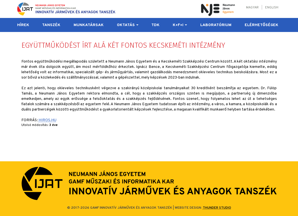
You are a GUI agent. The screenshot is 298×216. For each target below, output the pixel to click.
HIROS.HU (47, 120)
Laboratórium (215, 25)
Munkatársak (89, 25)
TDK (155, 25)
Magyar (252, 8)
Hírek (23, 25)
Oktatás (127, 25)
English (271, 8)
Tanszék (51, 25)
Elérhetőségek (261, 25)
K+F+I (180, 25)
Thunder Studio (217, 208)
